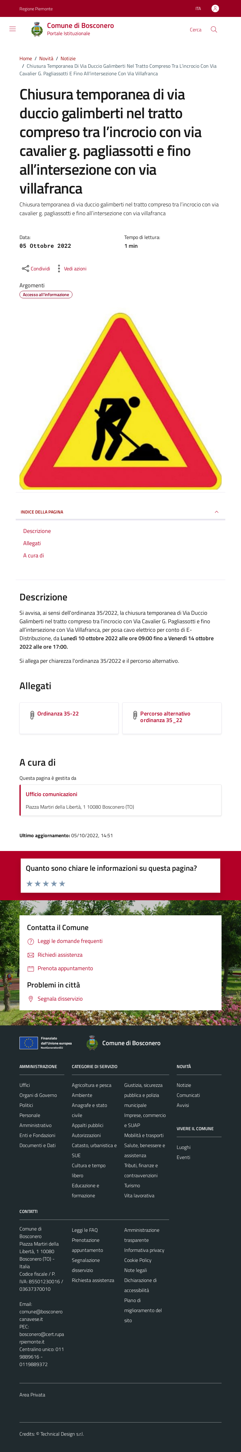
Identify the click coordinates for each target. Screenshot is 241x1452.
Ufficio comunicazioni (51, 794)
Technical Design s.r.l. (62, 1434)
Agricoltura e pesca (91, 1085)
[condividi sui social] (35, 268)
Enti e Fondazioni (37, 1135)
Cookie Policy (138, 1260)
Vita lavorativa (139, 1195)
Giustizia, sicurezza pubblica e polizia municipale (143, 1095)
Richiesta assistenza (93, 1280)
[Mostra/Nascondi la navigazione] (12, 29)
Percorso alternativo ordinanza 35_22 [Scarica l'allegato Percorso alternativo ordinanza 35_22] (165, 717)
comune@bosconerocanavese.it (40, 1315)
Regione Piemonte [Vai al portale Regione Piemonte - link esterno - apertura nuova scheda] (36, 8)
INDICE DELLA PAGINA (120, 512)
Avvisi (183, 1105)
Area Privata (32, 1394)
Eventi (183, 1157)
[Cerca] (214, 29)
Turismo (132, 1185)
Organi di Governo (38, 1095)
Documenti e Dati (37, 1145)
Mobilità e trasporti (143, 1135)
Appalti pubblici (87, 1125)
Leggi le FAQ (85, 1230)
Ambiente (82, 1095)
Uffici (24, 1085)
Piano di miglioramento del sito (143, 1310)
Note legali (135, 1270)
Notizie (184, 1085)
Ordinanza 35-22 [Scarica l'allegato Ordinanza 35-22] (58, 713)
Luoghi (183, 1147)
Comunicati (188, 1095)
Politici (26, 1105)
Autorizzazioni (86, 1135)
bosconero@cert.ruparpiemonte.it (41, 1337)
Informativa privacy (144, 1250)
